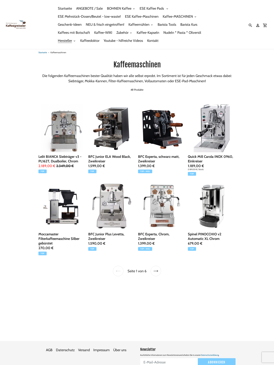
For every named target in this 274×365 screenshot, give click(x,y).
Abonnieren (216, 354)
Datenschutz (65, 342)
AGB (49, 342)
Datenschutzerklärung (210, 347)
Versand (84, 342)
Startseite (42, 52)
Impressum (101, 342)
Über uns (119, 342)
